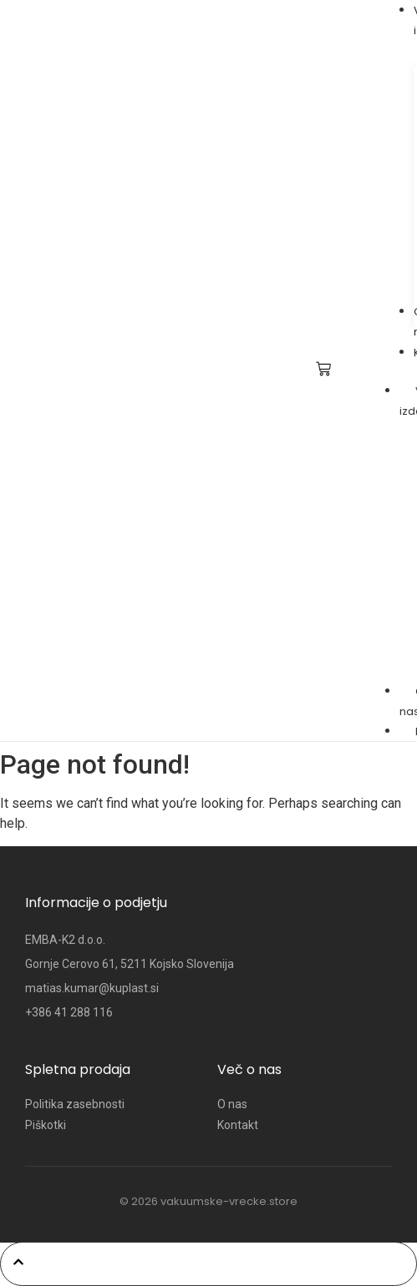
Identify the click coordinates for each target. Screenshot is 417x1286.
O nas (232, 1104)
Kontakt (237, 1125)
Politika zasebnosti (75, 1104)
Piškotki (45, 1125)
